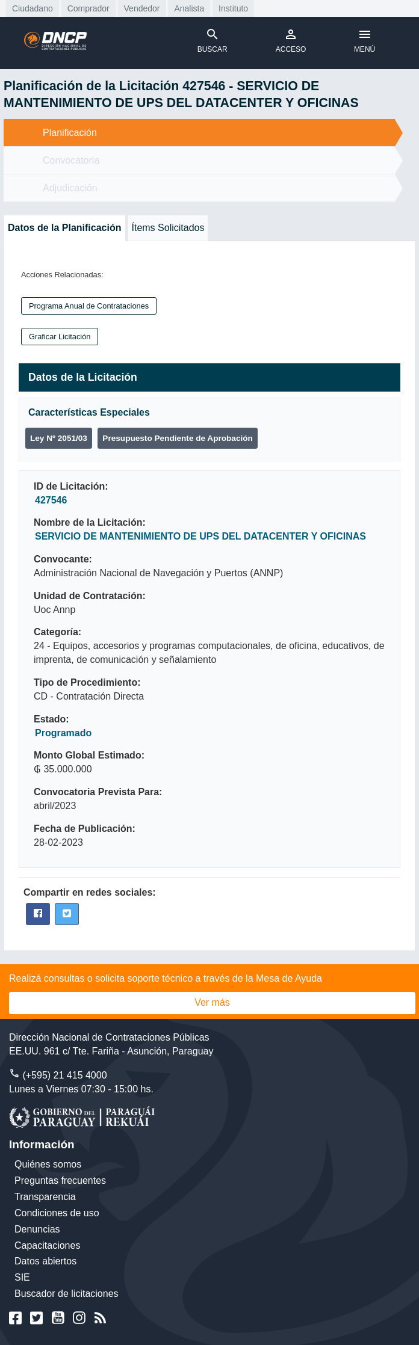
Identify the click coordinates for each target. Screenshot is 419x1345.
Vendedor (142, 8)
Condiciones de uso (56, 1213)
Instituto (233, 8)
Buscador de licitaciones (66, 1293)
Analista (189, 8)
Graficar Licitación (59, 336)
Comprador (88, 8)
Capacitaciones (47, 1245)
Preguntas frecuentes (60, 1180)
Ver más (212, 1002)
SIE (22, 1277)
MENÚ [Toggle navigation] (364, 40)
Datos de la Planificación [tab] (65, 228)
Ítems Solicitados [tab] (168, 228)
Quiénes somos (47, 1164)
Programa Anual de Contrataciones (89, 305)
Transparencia (45, 1197)
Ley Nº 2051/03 (58, 438)
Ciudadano (32, 8)
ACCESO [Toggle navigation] (291, 40)
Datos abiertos (45, 1261)
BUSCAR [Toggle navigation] (212, 40)
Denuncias (37, 1229)
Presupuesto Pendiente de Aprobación (177, 438)
